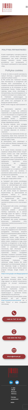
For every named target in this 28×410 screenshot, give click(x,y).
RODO (12, 402)
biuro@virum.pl (14, 356)
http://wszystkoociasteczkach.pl (11, 300)
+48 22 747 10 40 (14, 319)
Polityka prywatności (14, 398)
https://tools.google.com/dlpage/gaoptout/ (14, 273)
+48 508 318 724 (14, 338)
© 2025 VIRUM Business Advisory (13, 390)
